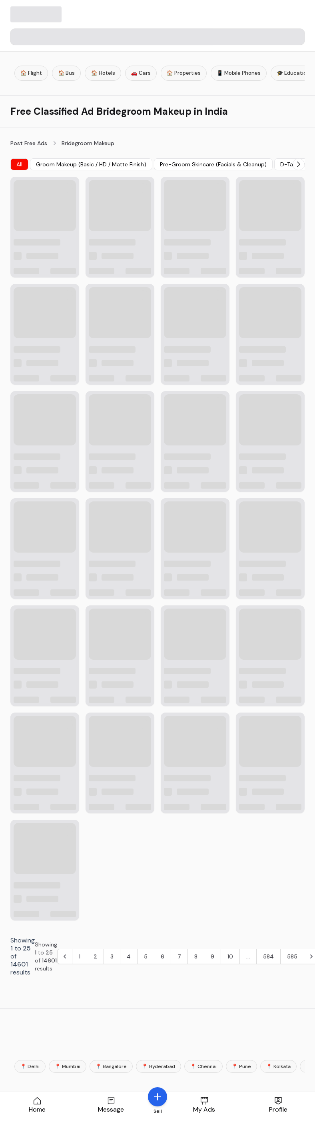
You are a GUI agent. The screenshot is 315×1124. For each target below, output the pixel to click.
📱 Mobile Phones (239, 73)
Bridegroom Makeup (88, 143)
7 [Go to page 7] (179, 956)
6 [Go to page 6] (162, 956)
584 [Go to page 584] (268, 956)
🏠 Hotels (103, 73)
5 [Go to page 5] (146, 956)
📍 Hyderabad (158, 1066)
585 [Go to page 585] (292, 956)
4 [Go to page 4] (129, 956)
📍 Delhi (30, 1066)
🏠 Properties (184, 73)
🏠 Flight (31, 73)
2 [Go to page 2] (95, 956)
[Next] (299, 164)
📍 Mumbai (67, 1066)
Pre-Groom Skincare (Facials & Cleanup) (213, 164)
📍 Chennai (203, 1066)
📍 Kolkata (278, 1066)
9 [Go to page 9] (212, 956)
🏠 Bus (66, 73)
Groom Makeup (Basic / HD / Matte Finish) (91, 164)
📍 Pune (241, 1066)
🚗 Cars (141, 73)
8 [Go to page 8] (195, 956)
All (19, 164)
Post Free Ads (28, 143)
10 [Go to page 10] (230, 956)
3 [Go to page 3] (112, 956)
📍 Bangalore (111, 1066)
